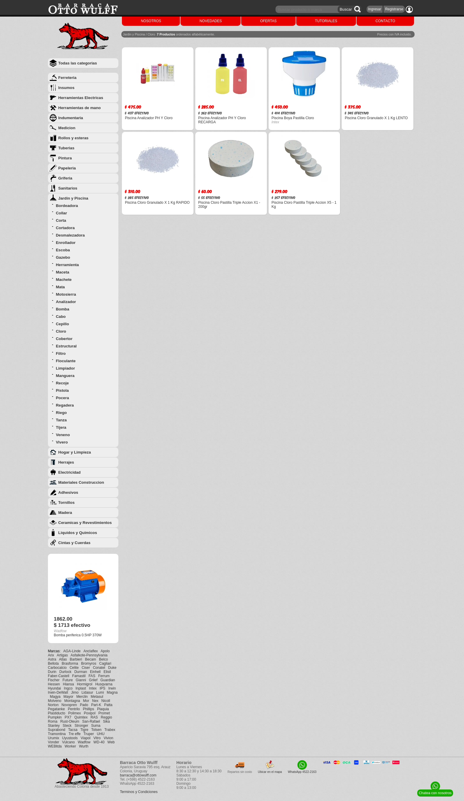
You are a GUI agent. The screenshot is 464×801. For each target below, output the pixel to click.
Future (67, 680)
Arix (51, 655)
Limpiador (65, 368)
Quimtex (81, 717)
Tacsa (72, 730)
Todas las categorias (77, 63)
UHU (100, 734)
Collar (61, 213)
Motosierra (66, 294)
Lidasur (87, 692)
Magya (55, 697)
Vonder (53, 742)
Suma (95, 726)
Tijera (61, 427)
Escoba (63, 250)
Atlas (63, 659)
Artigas (62, 655)
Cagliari (105, 663)
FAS (91, 676)
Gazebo (63, 257)
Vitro (97, 738)
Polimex (74, 713)
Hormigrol (84, 684)
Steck (67, 726)
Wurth (83, 746)
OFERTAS (268, 21)
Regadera (65, 405)
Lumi (100, 692)
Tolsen (96, 730)
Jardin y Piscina (73, 198)
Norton (53, 705)
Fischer (53, 680)
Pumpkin (55, 717)
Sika (106, 721)
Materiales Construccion (81, 482)
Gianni (81, 680)
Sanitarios (67, 188)
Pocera (62, 398)
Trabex (109, 730)
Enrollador (66, 242)
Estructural (66, 346)
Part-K (96, 705)
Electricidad (69, 472)
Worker (70, 746)
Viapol (86, 738)
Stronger (81, 726)
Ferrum (104, 676)
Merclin (82, 697)
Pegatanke (56, 709)
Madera (65, 512)
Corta (61, 220)
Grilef (93, 680)
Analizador (66, 302)
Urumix (53, 738)
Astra (52, 659)
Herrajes (66, 462)
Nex (95, 701)
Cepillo (62, 324)
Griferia (65, 178)
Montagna (72, 701)
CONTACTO (385, 21)
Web (111, 742)
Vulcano (68, 742)
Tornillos (66, 502)
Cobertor (64, 338)
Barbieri (76, 659)
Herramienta (67, 265)
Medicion (66, 128)
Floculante (66, 361)
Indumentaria (70, 118)
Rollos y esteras (73, 138)
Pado (84, 705)
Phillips (88, 709)
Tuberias (66, 148)
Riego (61, 412)
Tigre (84, 730)
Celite (74, 668)
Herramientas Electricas (80, 98)
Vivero (62, 442)
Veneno (63, 435)
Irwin (112, 688)
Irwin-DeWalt (58, 692)
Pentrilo (74, 709)
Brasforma (70, 663)
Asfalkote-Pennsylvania (89, 655)
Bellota (53, 663)
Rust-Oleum (69, 721)
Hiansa (68, 684)
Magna (112, 692)
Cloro (61, 331)
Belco (103, 659)
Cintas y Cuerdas (74, 543)
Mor (86, 701)
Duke (112, 668)
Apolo (105, 651)
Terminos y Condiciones (138, 792)
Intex (93, 688)
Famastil (79, 676)
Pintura (65, 158)
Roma (52, 721)
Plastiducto (56, 713)
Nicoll (106, 701)
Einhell (95, 672)
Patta (108, 705)
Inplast (80, 688)
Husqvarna (103, 684)
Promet (104, 713)
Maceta (62, 272)
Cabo (61, 316)
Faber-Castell (58, 676)
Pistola (62, 390)
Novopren (69, 705)
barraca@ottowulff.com (138, 775)
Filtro (61, 353)
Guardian (107, 680)
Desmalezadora (70, 235)
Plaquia (103, 709)
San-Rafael (91, 721)
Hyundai (54, 688)
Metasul (97, 697)
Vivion (108, 738)
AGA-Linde (72, 651)
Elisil (107, 672)
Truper (88, 734)
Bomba (62, 309)
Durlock (65, 672)
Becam (90, 659)
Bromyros (88, 663)
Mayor (68, 697)
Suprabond (56, 730)
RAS (94, 717)
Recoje (62, 383)
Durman (80, 672)
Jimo (74, 692)
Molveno (54, 701)
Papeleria (67, 168)
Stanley (54, 726)
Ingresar (374, 9)
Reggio (106, 717)
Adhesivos (68, 492)
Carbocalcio (57, 668)
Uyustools (70, 738)
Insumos (66, 87)
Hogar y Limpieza (74, 452)
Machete (64, 279)
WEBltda (55, 746)
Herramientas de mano (79, 108)
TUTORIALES (326, 21)
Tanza (61, 420)
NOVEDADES (210, 21)
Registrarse (394, 9)
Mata (60, 287)
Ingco (68, 688)
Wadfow (84, 742)
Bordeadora (67, 205)
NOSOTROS (151, 21)
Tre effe (75, 734)
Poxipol (89, 713)
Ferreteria (67, 77)
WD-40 (99, 742)
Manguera (65, 375)
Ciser (86, 668)
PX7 (68, 717)
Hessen (54, 684)
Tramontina (57, 734)
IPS (102, 688)
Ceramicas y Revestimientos (85, 522)
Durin (52, 672)
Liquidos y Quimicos (77, 532)
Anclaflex (90, 651)
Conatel (99, 668)
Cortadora (65, 228)
